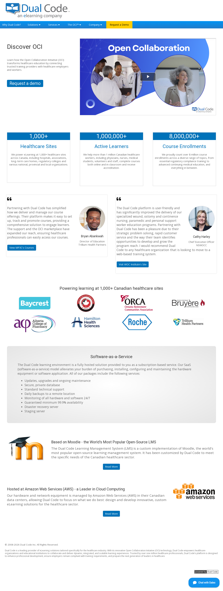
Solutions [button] (33, 24)
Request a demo (25, 83)
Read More (111, 466)
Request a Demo (119, 24)
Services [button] (52, 24)
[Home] (38, 10)
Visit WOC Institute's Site (133, 264)
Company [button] (94, 24)
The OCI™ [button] (73, 24)
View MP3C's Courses (21, 247)
